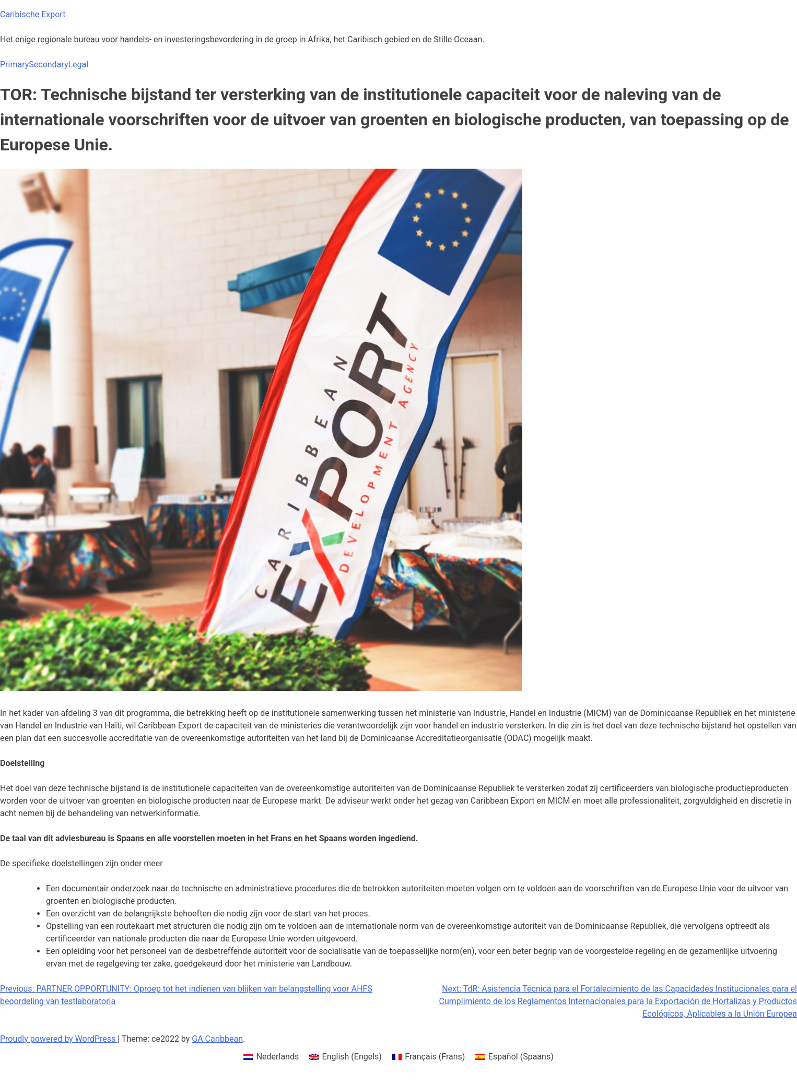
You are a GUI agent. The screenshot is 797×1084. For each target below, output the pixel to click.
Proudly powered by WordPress (59, 1039)
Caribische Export (32, 14)
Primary (14, 64)
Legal (78, 64)
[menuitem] (271, 1057)
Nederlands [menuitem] (277, 1057)
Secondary (48, 64)
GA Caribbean (217, 1039)
